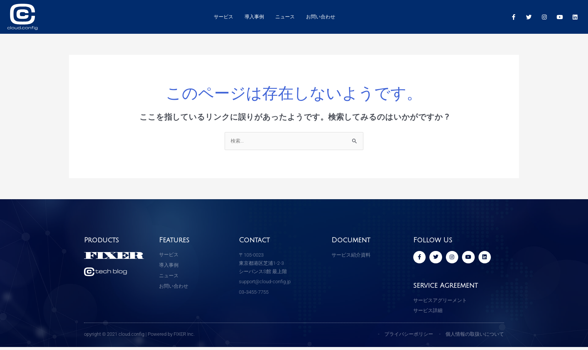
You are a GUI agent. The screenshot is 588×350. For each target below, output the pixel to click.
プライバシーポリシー (408, 337)
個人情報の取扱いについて (475, 337)
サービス (223, 17)
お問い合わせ (320, 17)
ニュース (285, 17)
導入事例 (254, 17)
